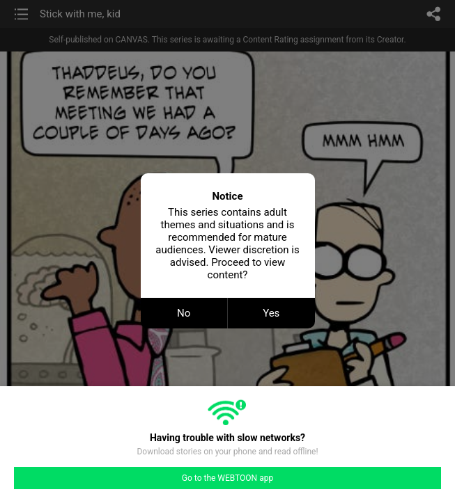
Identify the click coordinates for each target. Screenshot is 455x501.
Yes (271, 313)
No (183, 313)
